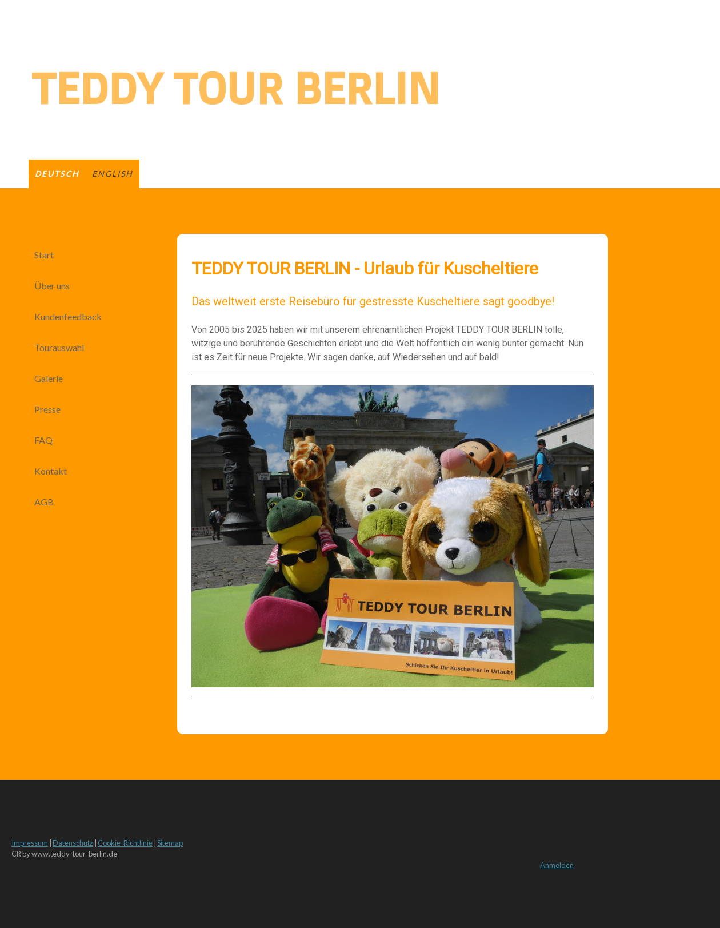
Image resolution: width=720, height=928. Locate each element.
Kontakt (50, 470)
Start (44, 254)
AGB (44, 501)
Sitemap (170, 842)
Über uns (52, 285)
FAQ (43, 440)
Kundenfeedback (68, 316)
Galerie (48, 378)
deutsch (57, 173)
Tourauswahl (59, 347)
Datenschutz (73, 842)
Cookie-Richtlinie (125, 842)
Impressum (29, 842)
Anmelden (557, 865)
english (112, 173)
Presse (47, 409)
